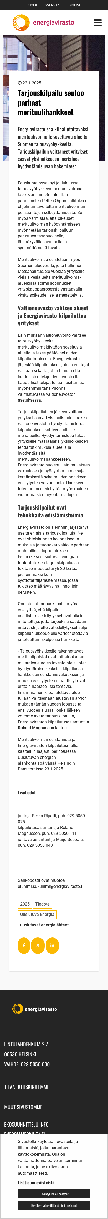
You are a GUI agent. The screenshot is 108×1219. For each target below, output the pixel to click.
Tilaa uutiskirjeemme (26, 1087)
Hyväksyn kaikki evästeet (54, 1194)
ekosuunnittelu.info (26, 1124)
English (75, 5)
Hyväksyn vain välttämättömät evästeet (54, 1205)
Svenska (53, 5)
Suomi (32, 5)
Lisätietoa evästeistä (36, 1182)
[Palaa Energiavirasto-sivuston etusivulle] (41, 22)
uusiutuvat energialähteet (44, 924)
